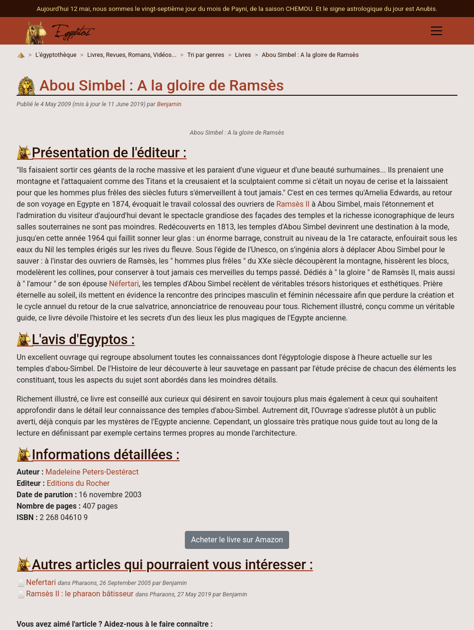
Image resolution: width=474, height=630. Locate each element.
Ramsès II (293, 204)
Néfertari (124, 283)
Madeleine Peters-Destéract (92, 471)
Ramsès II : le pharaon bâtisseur (75, 593)
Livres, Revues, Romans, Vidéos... (131, 54)
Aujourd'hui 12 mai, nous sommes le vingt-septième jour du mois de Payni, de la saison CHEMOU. (176, 8)
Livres (243, 54)
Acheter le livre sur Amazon (237, 539)
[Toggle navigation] (436, 30)
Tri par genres (205, 54)
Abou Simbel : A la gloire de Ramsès (310, 54)
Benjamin (169, 104)
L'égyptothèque (56, 54)
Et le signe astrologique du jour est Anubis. (377, 8)
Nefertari (36, 582)
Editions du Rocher (77, 483)
